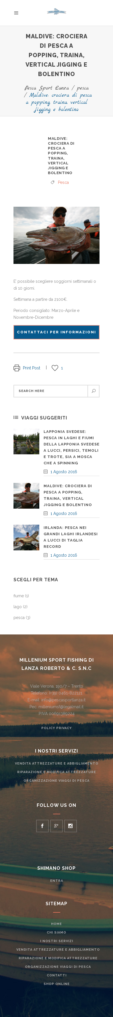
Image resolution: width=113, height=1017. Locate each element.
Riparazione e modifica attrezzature (56, 772)
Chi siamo (56, 932)
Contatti (57, 975)
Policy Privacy (56, 728)
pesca (83, 88)
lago (17, 606)
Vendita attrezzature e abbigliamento (56, 763)
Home (56, 924)
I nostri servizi (56, 941)
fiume (18, 596)
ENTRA (56, 881)
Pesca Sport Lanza (47, 88)
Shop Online (57, 984)
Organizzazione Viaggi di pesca (56, 781)
